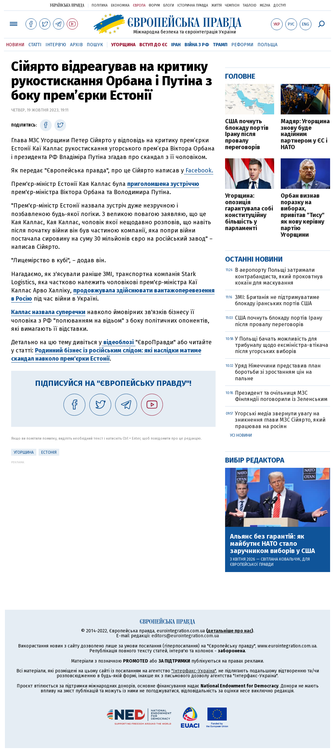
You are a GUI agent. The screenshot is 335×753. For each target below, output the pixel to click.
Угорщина (123, 45)
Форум (154, 6)
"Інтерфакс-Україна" (193, 671)
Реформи (242, 45)
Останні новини (254, 259)
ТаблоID (249, 6)
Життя (216, 6)
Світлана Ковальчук (280, 559)
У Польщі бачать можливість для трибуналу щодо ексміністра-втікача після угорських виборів (281, 345)
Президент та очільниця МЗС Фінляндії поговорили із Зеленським (281, 396)
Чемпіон (232, 6)
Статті (35, 45)
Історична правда (192, 6)
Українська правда (67, 5)
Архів (76, 45)
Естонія (49, 452)
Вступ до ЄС (153, 45)
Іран (176, 45)
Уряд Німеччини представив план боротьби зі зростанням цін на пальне (278, 372)
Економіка (120, 6)
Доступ (279, 6)
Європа (139, 6)
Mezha (265, 6)
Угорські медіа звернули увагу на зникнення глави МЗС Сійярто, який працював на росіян (280, 419)
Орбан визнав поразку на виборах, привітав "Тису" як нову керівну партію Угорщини (303, 215)
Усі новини (241, 435)
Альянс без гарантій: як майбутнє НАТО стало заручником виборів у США (272, 543)
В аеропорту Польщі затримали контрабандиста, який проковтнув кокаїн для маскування (279, 276)
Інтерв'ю (55, 45)
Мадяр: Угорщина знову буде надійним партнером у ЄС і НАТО (305, 134)
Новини (15, 45)
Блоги (168, 6)
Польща (267, 45)
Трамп (220, 45)
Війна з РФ (197, 45)
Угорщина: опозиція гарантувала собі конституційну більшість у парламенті (249, 212)
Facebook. (198, 170)
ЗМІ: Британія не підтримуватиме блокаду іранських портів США (277, 300)
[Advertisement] (113, 510)
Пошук (95, 45)
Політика (100, 6)
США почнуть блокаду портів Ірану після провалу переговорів (247, 134)
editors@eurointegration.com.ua (185, 636)
